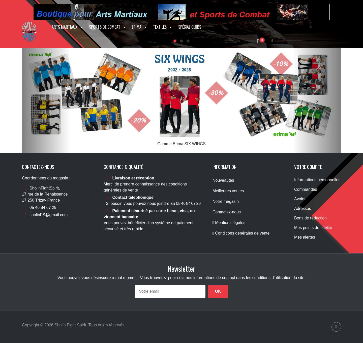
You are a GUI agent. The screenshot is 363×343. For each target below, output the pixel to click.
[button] (46, 100)
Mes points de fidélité (313, 227)
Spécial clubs (189, 27)
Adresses (302, 208)
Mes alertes (304, 237)
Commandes (305, 189)
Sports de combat (107, 27)
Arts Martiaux (67, 27)
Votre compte (308, 166)
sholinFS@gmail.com (48, 215)
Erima (139, 27)
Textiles (163, 27)
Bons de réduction (310, 218)
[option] (181, 100)
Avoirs (299, 199)
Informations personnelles (317, 180)
